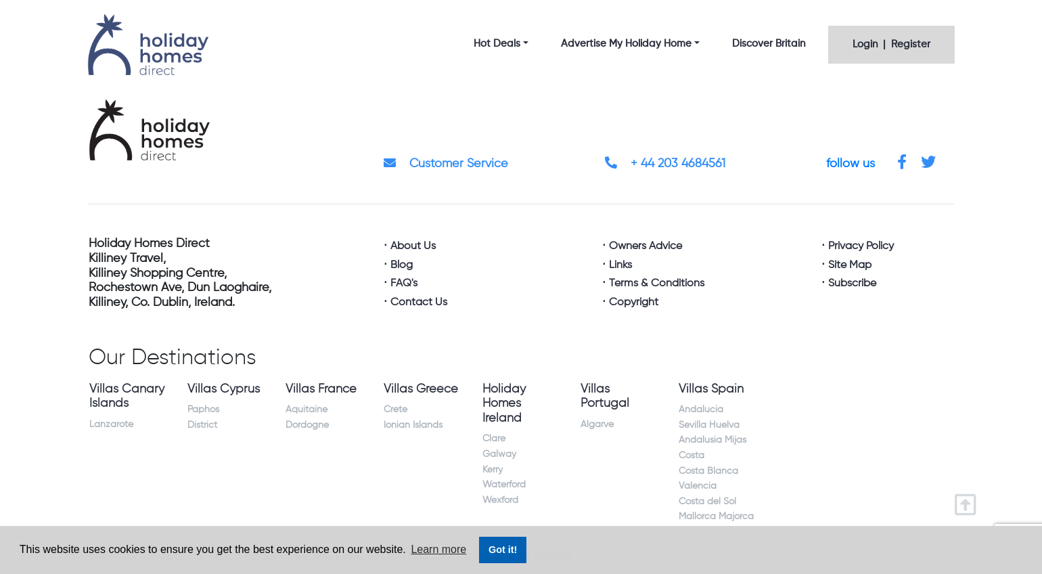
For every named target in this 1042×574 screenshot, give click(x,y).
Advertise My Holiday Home (626, 44)
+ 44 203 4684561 (665, 164)
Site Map (849, 265)
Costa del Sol (707, 501)
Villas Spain (711, 389)
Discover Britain (768, 44)
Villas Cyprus (223, 389)
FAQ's (403, 283)
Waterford (504, 484)
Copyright (633, 302)
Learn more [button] (438, 549)
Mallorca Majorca (716, 516)
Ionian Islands (413, 425)
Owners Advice (645, 246)
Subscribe (852, 283)
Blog (401, 265)
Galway (499, 454)
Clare (493, 438)
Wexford (500, 500)
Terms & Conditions (656, 283)
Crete (395, 409)
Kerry (492, 469)
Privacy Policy (861, 246)
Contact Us (418, 302)
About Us (413, 246)
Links (620, 265)
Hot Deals (497, 44)
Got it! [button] (503, 549)
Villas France (321, 389)
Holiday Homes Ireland (504, 403)
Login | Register (891, 44)
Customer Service (446, 164)
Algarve (597, 424)
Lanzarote (111, 424)
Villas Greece (421, 389)
